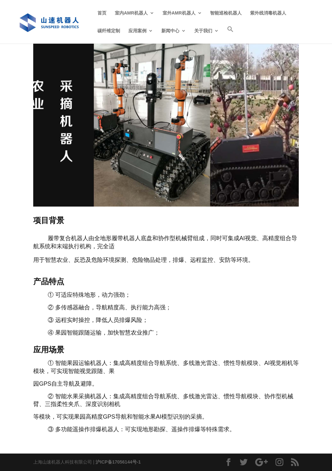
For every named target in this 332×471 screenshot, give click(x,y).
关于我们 (203, 30)
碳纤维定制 (108, 30)
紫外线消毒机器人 (268, 13)
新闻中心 (170, 30)
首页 (101, 13)
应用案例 (137, 30)
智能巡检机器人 (226, 13)
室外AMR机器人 (179, 13)
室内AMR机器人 (131, 13)
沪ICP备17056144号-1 (118, 462)
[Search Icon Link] (230, 35)
